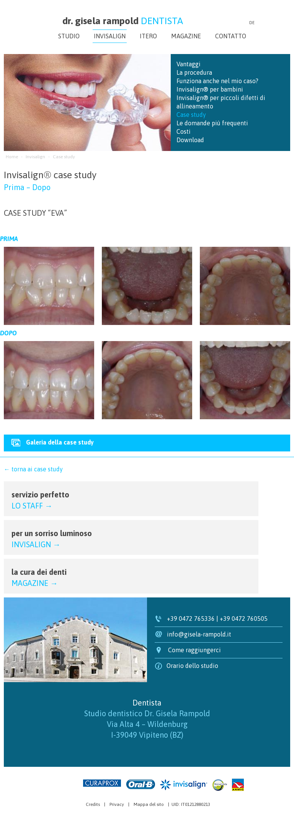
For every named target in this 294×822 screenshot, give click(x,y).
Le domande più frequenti (212, 123)
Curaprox (102, 783)
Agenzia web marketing (60, 783)
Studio (69, 36)
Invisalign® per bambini (209, 89)
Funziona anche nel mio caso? (217, 80)
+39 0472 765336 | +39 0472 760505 (217, 618)
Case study (191, 114)
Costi (183, 131)
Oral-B (140, 784)
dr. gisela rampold (122, 21)
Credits (93, 804)
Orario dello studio (192, 665)
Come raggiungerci (194, 649)
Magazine (186, 36)
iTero (148, 36)
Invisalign (110, 36)
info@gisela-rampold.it (199, 634)
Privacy (116, 804)
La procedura (194, 72)
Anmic (238, 785)
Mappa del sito (149, 804)
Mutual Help (219, 785)
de (252, 22)
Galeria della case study (60, 442)
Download (190, 139)
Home (12, 156)
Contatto (230, 36)
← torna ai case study (33, 469)
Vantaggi (188, 64)
